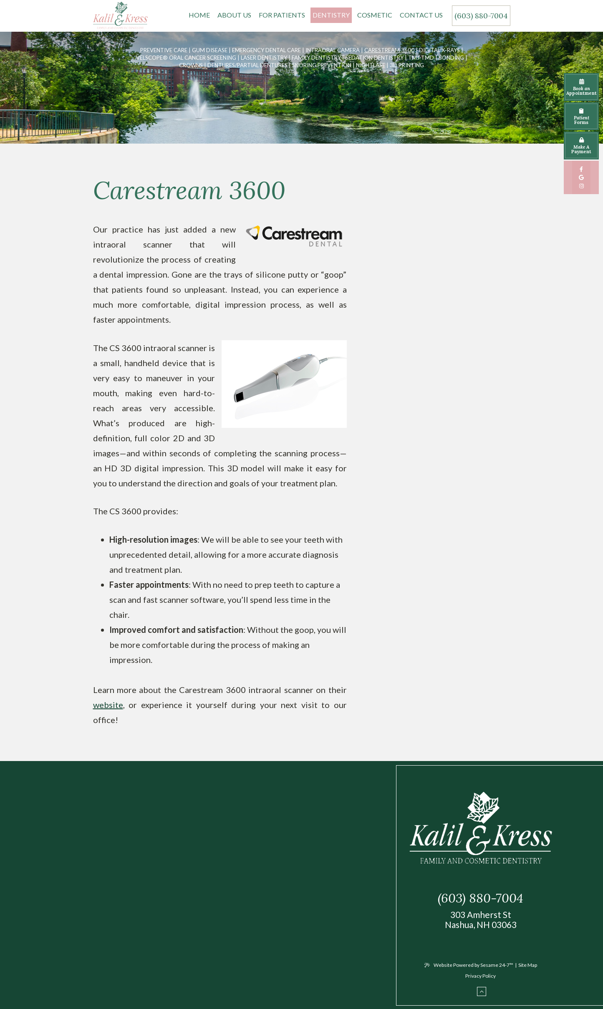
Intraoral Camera (332, 50)
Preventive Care (163, 50)
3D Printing (407, 65)
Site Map (527, 965)
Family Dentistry (316, 57)
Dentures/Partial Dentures (247, 65)
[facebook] (581, 169)
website (108, 705)
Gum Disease (209, 50)
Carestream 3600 (389, 50)
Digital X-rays (439, 50)
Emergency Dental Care (266, 50)
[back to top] (481, 991)
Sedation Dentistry (375, 57)
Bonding (451, 57)
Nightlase (370, 65)
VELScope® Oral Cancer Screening (186, 57)
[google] (581, 177)
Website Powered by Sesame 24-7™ (468, 965)
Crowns (191, 65)
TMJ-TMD (421, 57)
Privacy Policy (480, 976)
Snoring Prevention (321, 65)
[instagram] (581, 186)
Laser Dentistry (264, 57)
